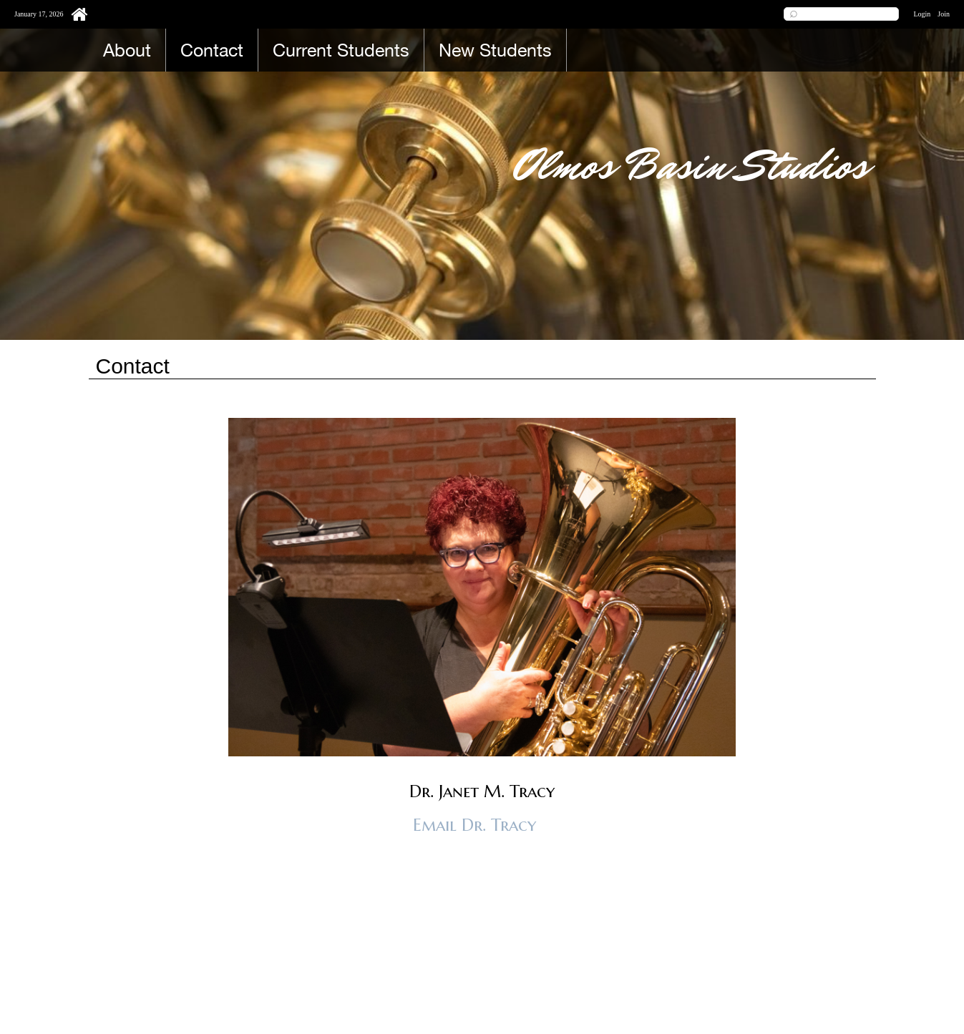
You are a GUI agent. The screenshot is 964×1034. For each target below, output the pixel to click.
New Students (495, 49)
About (127, 49)
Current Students (341, 49)
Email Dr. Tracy (474, 825)
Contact (211, 49)
